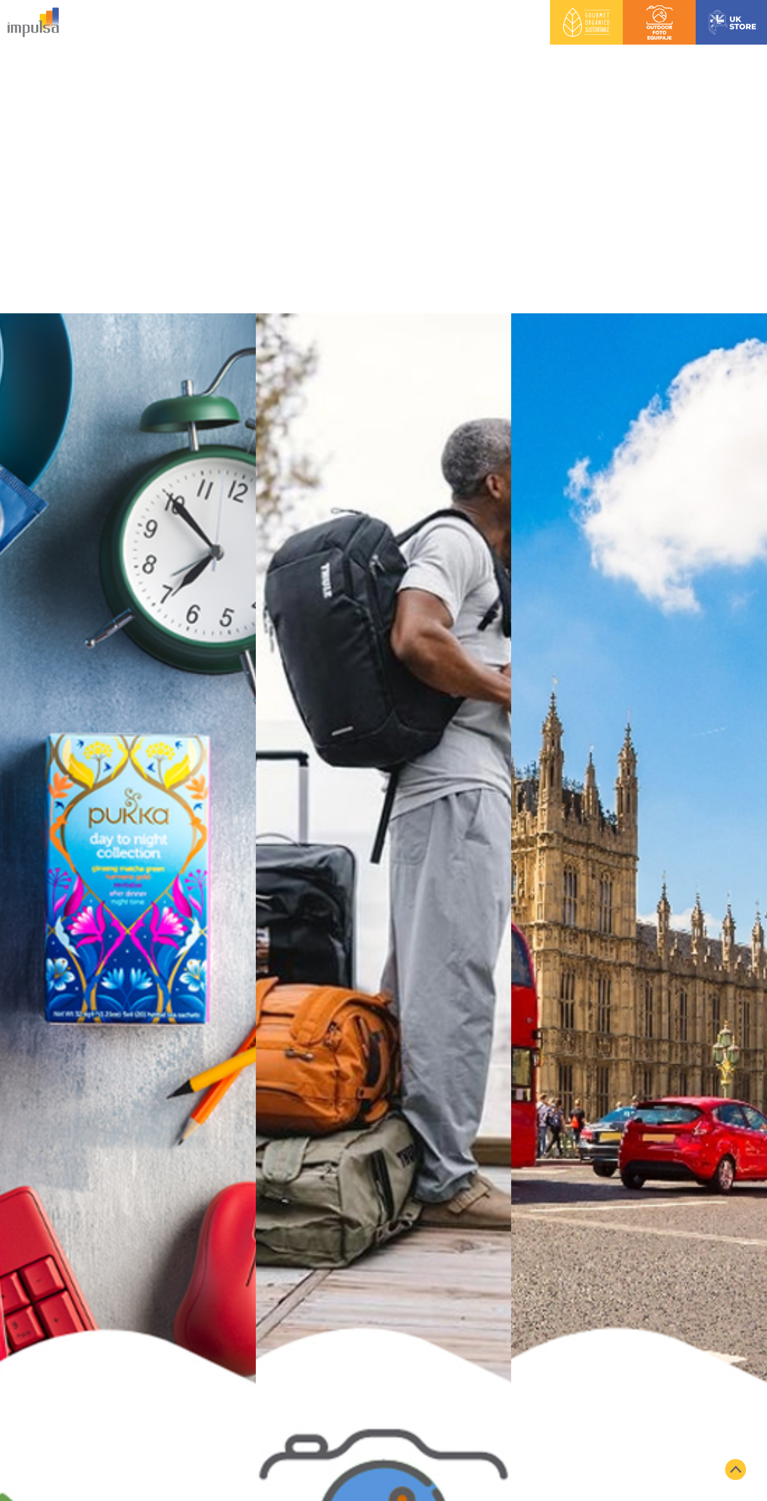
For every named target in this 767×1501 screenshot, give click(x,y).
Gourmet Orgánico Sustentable (587, 9)
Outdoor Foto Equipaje (659, 9)
